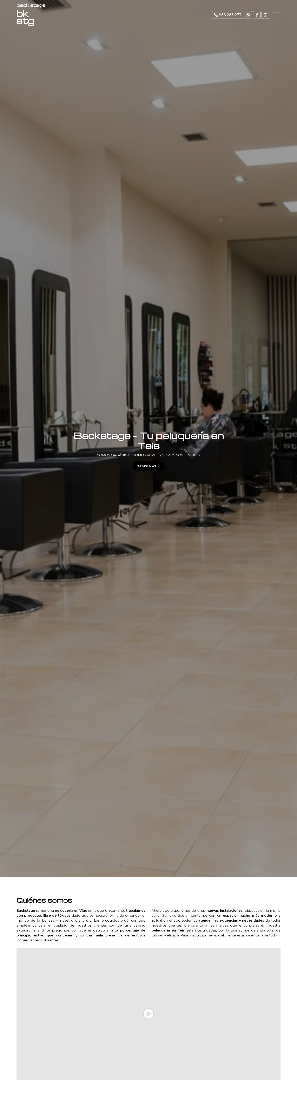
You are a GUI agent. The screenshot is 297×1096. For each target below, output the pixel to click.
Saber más (146, 466)
